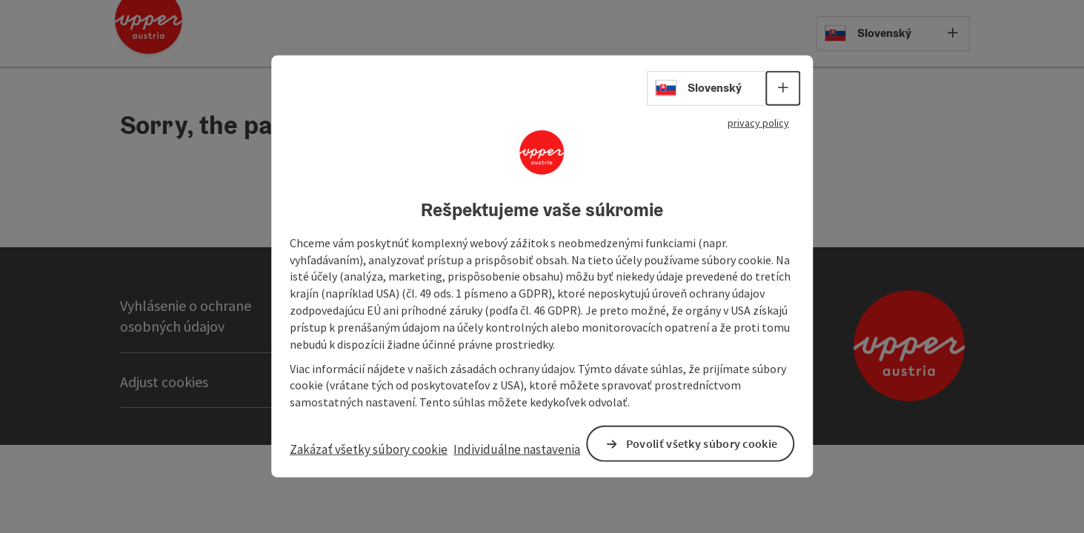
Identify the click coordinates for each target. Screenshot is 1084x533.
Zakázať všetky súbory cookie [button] (353, 450)
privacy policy (752, 114)
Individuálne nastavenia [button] (487, 450)
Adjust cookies (164, 381)
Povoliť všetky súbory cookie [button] (680, 444)
